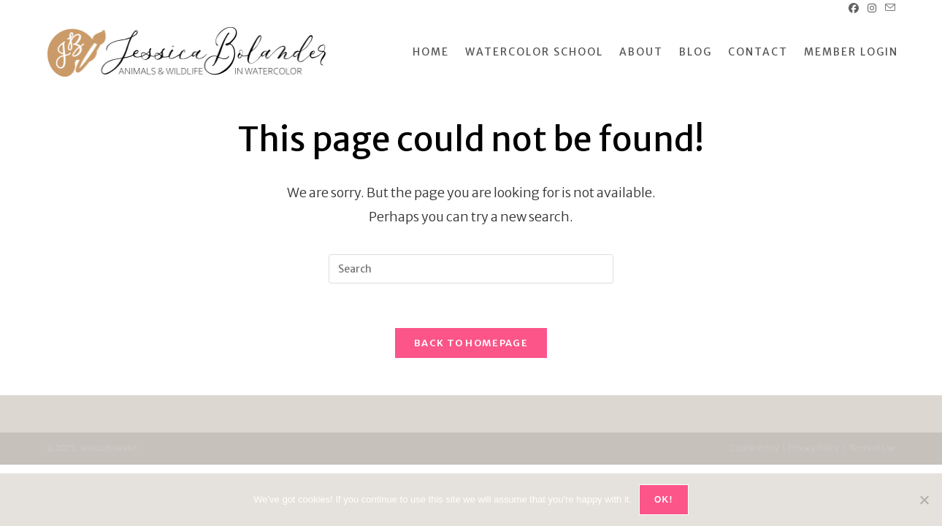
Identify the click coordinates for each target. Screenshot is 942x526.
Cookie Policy (754, 447)
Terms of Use (872, 447)
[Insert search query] (471, 268)
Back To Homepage (471, 343)
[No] (923, 499)
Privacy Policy (814, 447)
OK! (663, 500)
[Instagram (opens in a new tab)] (872, 8)
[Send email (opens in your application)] (888, 8)
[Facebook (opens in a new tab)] (853, 8)
